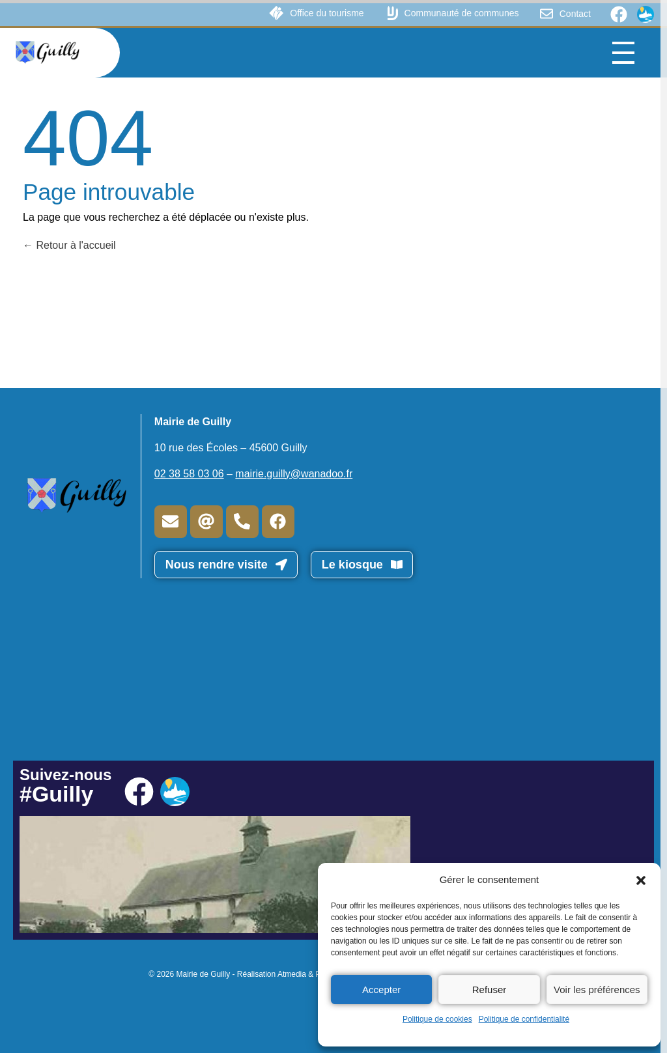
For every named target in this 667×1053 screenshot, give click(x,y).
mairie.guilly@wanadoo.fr (293, 473)
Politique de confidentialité (524, 1019)
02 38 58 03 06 (189, 473)
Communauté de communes (461, 13)
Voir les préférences (597, 989)
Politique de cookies (437, 1019)
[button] (640, 879)
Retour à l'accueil (69, 245)
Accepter (381, 989)
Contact (575, 13)
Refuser (489, 989)
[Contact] (546, 13)
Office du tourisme (326, 13)
